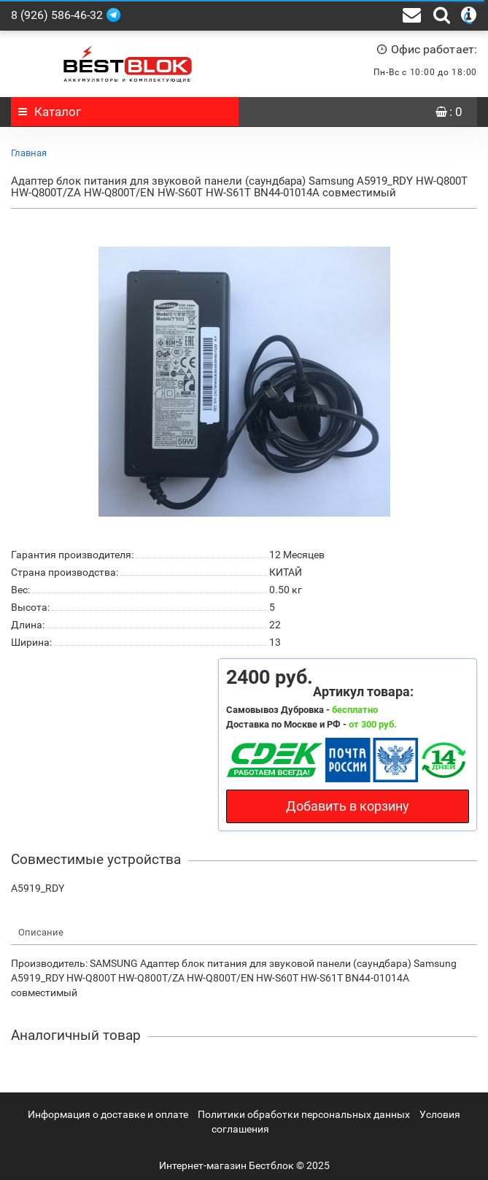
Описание (40, 932)
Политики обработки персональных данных (304, 1114)
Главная (29, 152)
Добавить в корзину (347, 806)
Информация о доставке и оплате (108, 1114)
